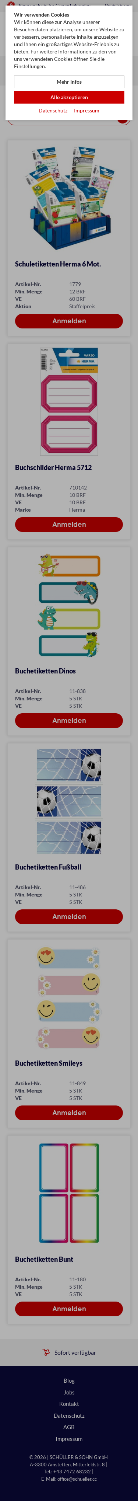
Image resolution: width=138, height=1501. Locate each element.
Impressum (86, 110)
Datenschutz (53, 110)
